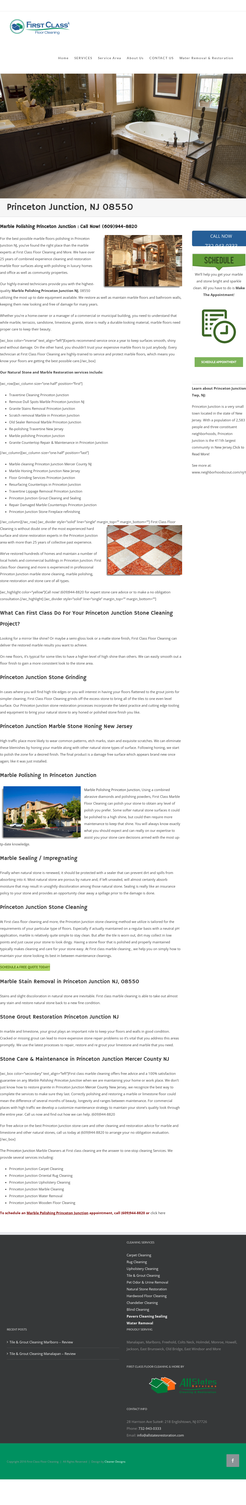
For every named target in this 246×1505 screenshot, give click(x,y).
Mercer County (96, 1087)
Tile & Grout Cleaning (143, 1275)
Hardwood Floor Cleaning (147, 1296)
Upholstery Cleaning (142, 1268)
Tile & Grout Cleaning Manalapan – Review (43, 1353)
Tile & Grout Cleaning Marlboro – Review (41, 1342)
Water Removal (140, 1323)
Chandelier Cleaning (142, 1302)
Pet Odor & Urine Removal (147, 1282)
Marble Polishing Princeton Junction (112, 789)
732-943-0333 (149, 1428)
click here (158, 1213)
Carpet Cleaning (139, 1255)
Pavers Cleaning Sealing (147, 1316)
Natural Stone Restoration (147, 1289)
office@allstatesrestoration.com (219, 6)
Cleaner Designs (115, 1462)
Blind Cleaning (138, 1309)
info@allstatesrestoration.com (160, 1435)
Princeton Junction (21, 1150)
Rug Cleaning (137, 1262)
